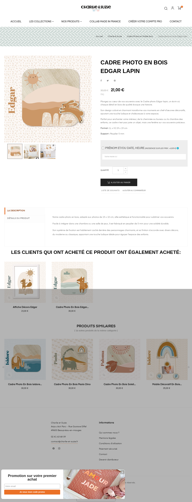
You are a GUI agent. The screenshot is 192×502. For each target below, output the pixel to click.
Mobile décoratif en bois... (167, 383)
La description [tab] (18, 210)
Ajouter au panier (118, 181)
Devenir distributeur (108, 458)
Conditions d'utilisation (110, 442)
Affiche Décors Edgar (25, 306)
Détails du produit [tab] (20, 217)
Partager (101, 79)
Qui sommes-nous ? (109, 432)
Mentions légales (107, 437)
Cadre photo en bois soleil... (120, 383)
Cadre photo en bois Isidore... (25, 383)
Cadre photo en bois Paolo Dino (72, 383)
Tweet (108, 79)
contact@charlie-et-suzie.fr (64, 440)
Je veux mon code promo (22, 492)
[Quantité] (118, 169)
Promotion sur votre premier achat (22, 475)
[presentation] (96, 495)
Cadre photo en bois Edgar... (72, 306)
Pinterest (115, 79)
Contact (103, 453)
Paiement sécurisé (108, 448)
